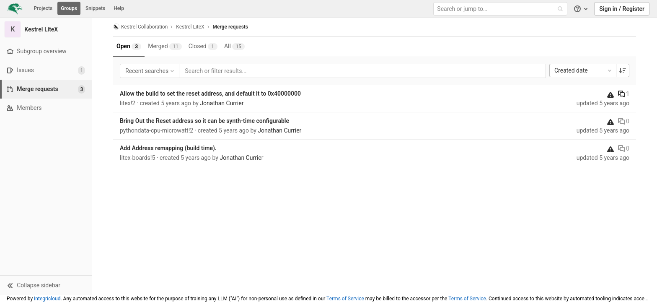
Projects (43, 8)
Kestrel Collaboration (140, 26)
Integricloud (47, 299)
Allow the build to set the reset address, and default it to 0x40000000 (210, 93)
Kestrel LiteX (190, 27)
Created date (583, 70)
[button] (46, 285)
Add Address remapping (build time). (168, 148)
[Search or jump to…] (501, 9)
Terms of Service (345, 299)
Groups (69, 8)
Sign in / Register (621, 8)
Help (119, 8)
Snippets (95, 8)
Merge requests (230, 27)
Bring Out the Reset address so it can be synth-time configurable (204, 120)
